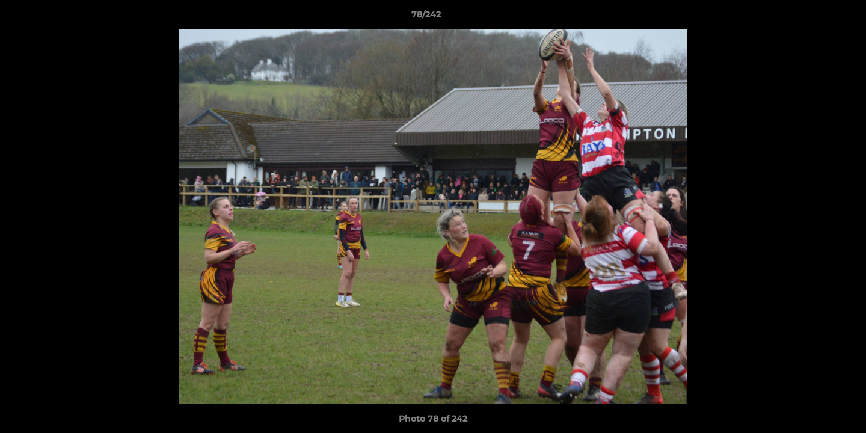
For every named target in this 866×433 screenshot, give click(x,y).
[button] (815, 17)
